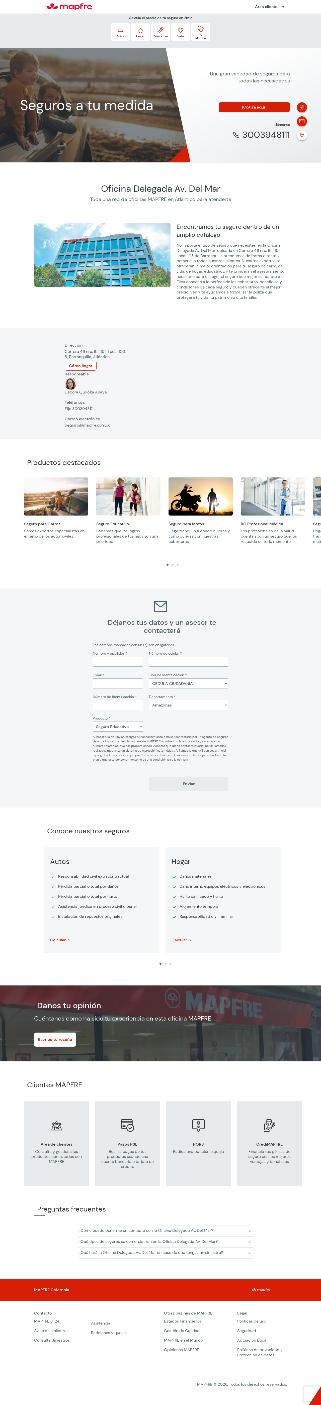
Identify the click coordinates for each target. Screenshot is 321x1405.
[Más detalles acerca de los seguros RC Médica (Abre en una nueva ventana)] (200, 32)
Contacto (43, 1313)
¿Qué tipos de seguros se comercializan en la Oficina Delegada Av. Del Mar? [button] (148, 1241)
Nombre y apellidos (110, 653)
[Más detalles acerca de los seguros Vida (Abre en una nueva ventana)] (180, 32)
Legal (242, 1313)
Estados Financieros (182, 1321)
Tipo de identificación (168, 675)
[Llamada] (302, 107)
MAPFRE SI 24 (46, 1321)
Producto (101, 718)
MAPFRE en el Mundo (183, 1340)
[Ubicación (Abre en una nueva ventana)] (302, 135)
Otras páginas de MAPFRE (188, 1313)
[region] (172, 513)
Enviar (189, 783)
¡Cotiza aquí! (254, 107)
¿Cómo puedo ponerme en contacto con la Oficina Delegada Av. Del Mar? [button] (145, 1230)
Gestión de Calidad (182, 1330)
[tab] (168, 565)
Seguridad (246, 1330)
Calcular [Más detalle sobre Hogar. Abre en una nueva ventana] (179, 940)
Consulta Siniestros (52, 1340)
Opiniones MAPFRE (181, 1349)
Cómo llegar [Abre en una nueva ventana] (80, 365)
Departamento (162, 696)
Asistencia (100, 1323)
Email (98, 675)
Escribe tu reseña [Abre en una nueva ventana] (55, 1039)
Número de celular (165, 653)
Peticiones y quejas (109, 1332)
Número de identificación (115, 696)
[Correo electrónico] (302, 121)
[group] (56, 511)
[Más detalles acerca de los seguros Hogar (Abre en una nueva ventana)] (140, 32)
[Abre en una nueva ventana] (270, 7)
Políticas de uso (251, 1321)
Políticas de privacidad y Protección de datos (260, 1352)
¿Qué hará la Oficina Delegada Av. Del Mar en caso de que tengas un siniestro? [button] (150, 1252)
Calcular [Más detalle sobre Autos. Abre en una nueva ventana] (58, 940)
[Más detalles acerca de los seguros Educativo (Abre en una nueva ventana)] (160, 32)
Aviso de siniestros (51, 1330)
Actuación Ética (251, 1340)
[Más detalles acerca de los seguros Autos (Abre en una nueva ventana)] (120, 32)
